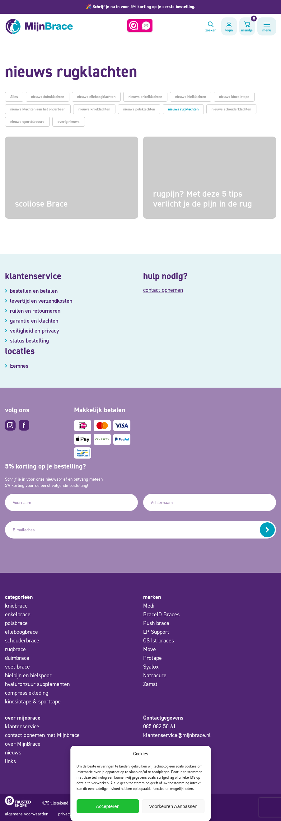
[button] (140, 7)
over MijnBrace (22, 744)
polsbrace (16, 623)
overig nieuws (69, 121)
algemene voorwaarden (26, 814)
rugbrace (15, 649)
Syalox (151, 666)
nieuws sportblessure (27, 121)
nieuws (13, 752)
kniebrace (16, 605)
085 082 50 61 (159, 726)
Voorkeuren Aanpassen (173, 806)
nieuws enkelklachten (145, 96)
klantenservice (22, 726)
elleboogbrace (21, 632)
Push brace (156, 623)
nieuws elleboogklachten (96, 96)
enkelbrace (17, 614)
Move (149, 649)
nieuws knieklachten (94, 109)
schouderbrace (22, 640)
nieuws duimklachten (47, 96)
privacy (65, 814)
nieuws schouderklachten (231, 109)
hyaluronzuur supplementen (37, 684)
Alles (14, 96)
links (10, 761)
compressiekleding (26, 693)
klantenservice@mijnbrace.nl (177, 735)
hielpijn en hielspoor (28, 675)
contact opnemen (163, 290)
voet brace (17, 666)
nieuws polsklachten (139, 109)
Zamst (150, 684)
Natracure (154, 675)
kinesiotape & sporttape (33, 701)
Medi (148, 605)
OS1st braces (158, 640)
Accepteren (107, 806)
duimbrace (17, 658)
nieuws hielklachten (190, 96)
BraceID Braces (161, 614)
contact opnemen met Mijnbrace (42, 735)
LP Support (156, 632)
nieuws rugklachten (183, 109)
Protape (152, 658)
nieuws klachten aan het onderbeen (37, 109)
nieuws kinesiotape (234, 96)
